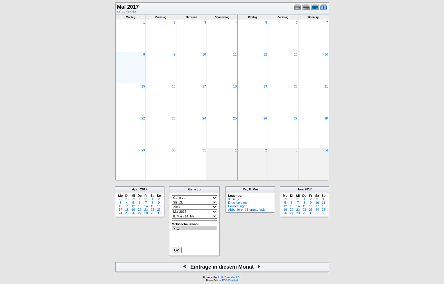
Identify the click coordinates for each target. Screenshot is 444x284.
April (135, 189)
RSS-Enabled (230, 280)
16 (174, 86)
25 (235, 118)
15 (143, 86)
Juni (300, 189)
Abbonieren (236, 209)
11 (235, 54)
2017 (143, 189)
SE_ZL (194, 228)
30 (174, 150)
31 (204, 150)
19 (265, 86)
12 (265, 54)
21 (326, 86)
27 (295, 118)
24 (204, 118)
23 (174, 118)
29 (143, 150)
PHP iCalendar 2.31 (229, 277)
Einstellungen (237, 206)
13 (295, 54)
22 (143, 118)
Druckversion (237, 202)
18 (235, 86)
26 (265, 118)
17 (204, 86)
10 (204, 54)
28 (326, 118)
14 (326, 54)
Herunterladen (257, 209)
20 (295, 86)
